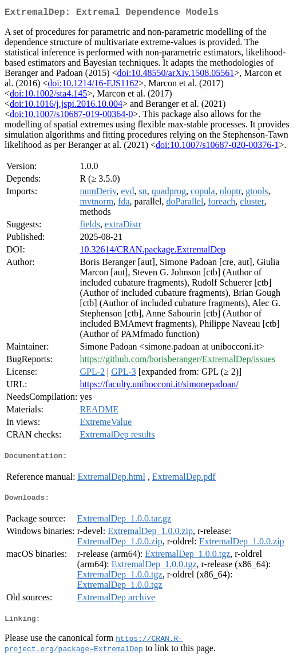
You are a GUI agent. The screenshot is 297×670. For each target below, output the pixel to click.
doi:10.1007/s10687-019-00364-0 (71, 116)
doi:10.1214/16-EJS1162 (92, 85)
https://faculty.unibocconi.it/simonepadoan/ (159, 386)
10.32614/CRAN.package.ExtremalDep (152, 251)
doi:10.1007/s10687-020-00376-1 (217, 147)
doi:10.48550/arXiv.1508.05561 (176, 75)
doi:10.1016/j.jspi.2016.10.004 (66, 106)
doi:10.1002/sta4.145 (48, 96)
